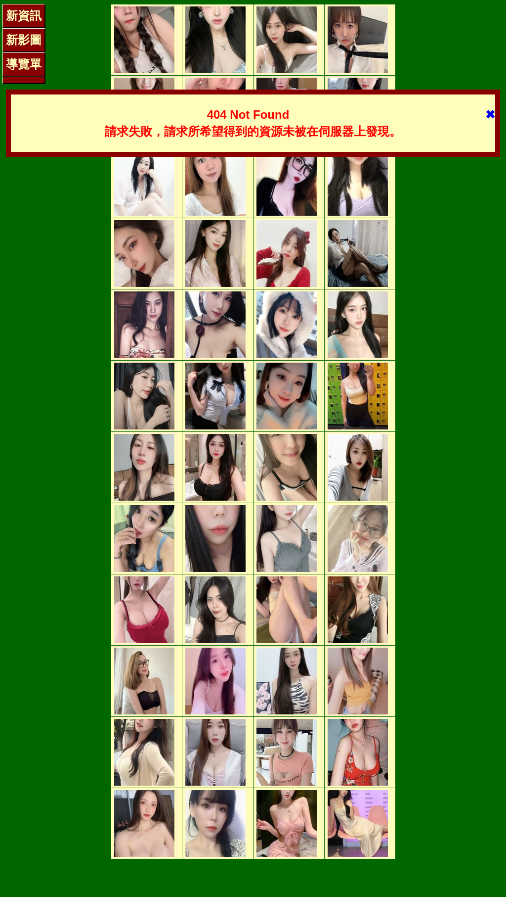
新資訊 (24, 15)
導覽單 (24, 64)
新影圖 (24, 40)
